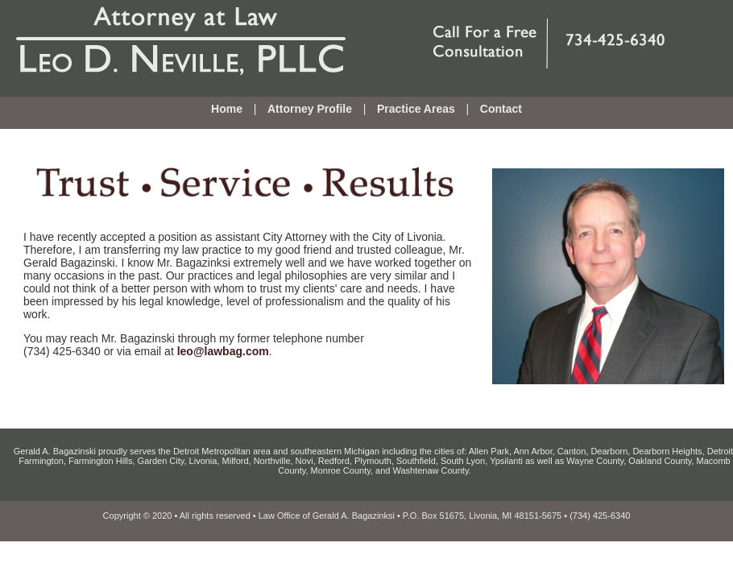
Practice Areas (416, 108)
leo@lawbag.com (223, 351)
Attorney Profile (309, 108)
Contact (501, 108)
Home (226, 108)
